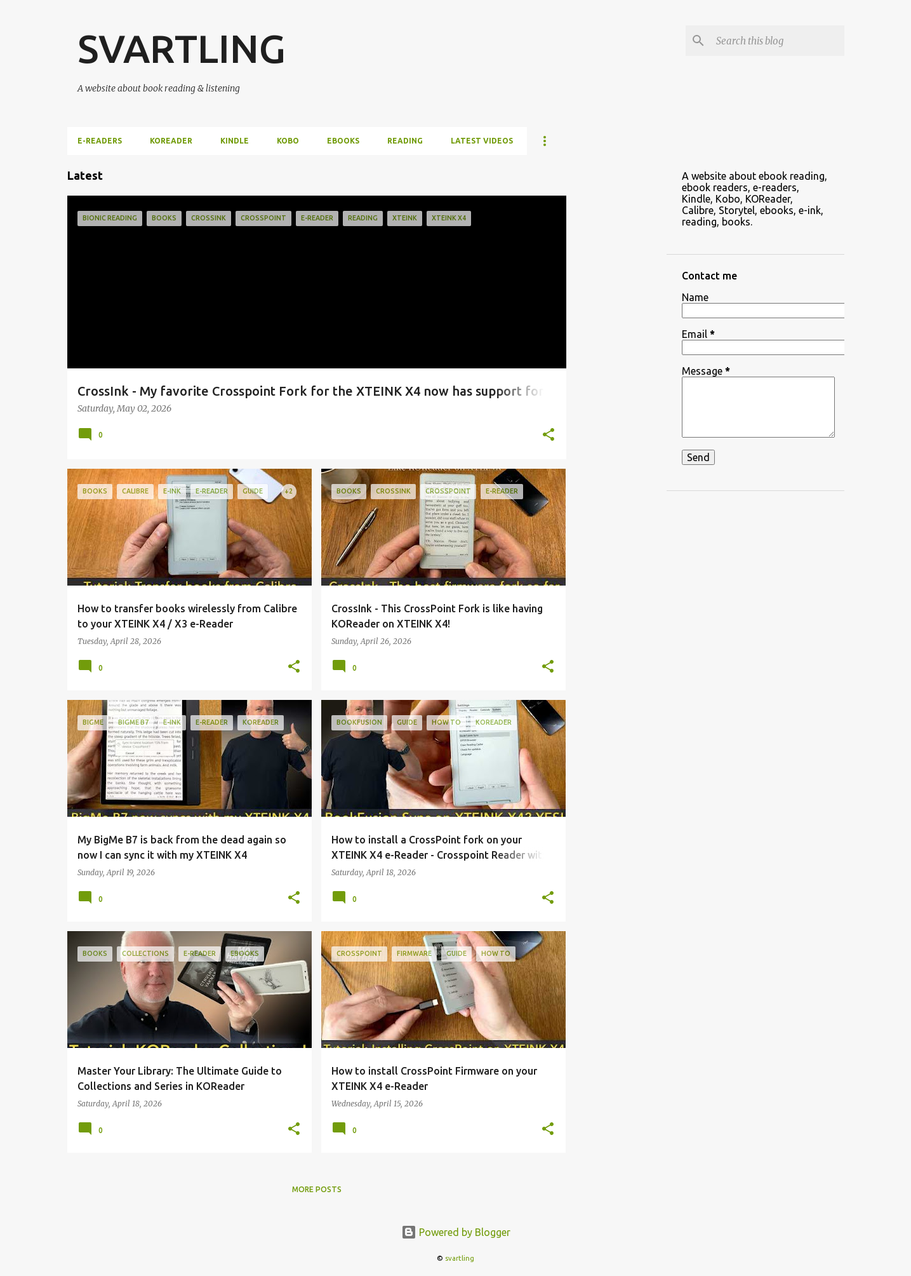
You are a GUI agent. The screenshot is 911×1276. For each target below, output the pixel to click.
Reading (405, 141)
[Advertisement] (616, 345)
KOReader (171, 141)
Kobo (288, 141)
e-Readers (99, 141)
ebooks (343, 141)
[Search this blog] (777, 40)
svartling (459, 1258)
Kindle (234, 141)
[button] (548, 436)
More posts (317, 1189)
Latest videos (482, 141)
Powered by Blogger (455, 1232)
